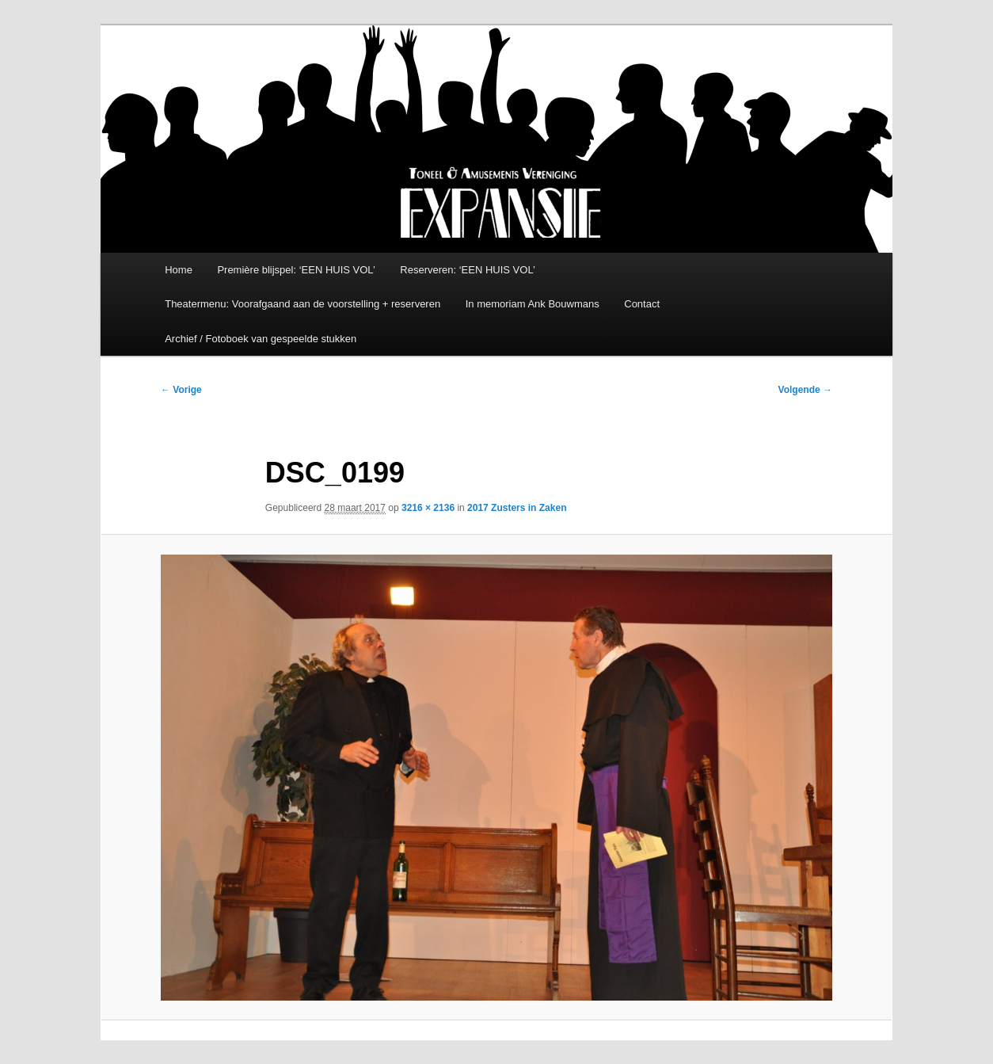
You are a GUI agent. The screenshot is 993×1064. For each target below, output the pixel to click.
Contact (642, 304)
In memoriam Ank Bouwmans (532, 304)
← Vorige (181, 389)
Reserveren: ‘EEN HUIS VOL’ (467, 270)
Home (178, 270)
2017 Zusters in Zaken (516, 507)
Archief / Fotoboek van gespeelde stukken (260, 339)
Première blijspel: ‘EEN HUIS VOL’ (296, 270)
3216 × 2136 (428, 507)
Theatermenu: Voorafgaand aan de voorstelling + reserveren (302, 304)
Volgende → (805, 389)
